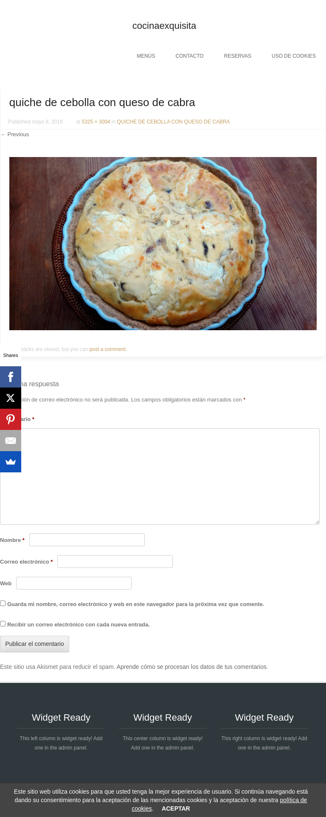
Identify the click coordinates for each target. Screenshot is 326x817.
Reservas (237, 56)
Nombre (12, 540)
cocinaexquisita (164, 25)
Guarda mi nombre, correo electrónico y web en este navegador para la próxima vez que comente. (135, 604)
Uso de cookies (294, 56)
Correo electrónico (26, 562)
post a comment (108, 349)
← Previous (14, 134)
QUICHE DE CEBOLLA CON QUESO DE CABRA (173, 122)
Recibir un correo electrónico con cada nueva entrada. (78, 624)
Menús (146, 56)
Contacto (189, 56)
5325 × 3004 (96, 122)
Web (5, 583)
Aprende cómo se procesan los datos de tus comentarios (192, 666)
